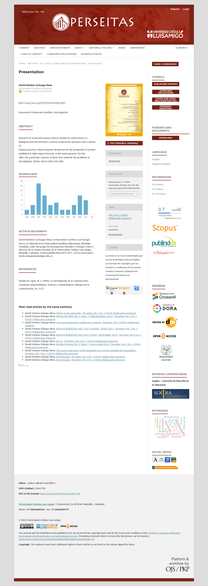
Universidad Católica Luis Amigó (37, 504)
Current (24, 47)
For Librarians (159, 193)
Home (22, 63)
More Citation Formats (122, 193)
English (156, 159)
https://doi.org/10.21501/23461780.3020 (44, 103)
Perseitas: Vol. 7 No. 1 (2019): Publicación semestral (51, 353)
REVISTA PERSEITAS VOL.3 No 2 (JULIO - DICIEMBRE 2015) (87, 334)
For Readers (158, 184)
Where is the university (69, 313)
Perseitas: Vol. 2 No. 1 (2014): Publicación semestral (109, 313)
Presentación (63, 356)
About (79, 47)
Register (175, 9)
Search (181, 47)
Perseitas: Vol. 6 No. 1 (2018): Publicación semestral (98, 356)
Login (186, 9)
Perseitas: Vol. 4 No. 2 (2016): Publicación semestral (98, 359)
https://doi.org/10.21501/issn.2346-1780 (60, 493)
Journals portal (91, 54)
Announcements (60, 47)
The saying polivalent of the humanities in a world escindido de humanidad (96, 350)
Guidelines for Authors (61, 54)
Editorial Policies (100, 47)
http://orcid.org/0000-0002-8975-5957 (37, 91)
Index (122, 47)
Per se (59, 341)
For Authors (158, 189)
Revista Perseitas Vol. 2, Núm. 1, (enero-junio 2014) (83, 344)
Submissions (137, 47)
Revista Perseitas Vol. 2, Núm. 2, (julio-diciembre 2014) (84, 316)
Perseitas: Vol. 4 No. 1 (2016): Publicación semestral (91, 341)
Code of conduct (31, 54)
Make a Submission (165, 64)
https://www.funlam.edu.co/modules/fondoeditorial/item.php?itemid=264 (57, 539)
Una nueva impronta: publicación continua (79, 322)
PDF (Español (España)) (124, 143)
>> (27, 365)
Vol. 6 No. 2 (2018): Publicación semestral (63, 63)
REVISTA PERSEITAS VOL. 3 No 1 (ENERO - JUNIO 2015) (85, 328)
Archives (39, 47)
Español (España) (161, 163)
